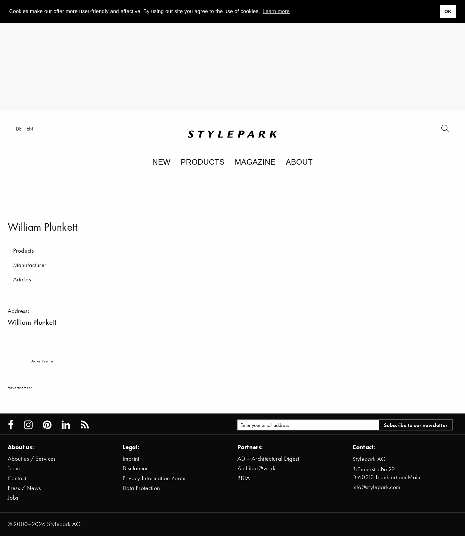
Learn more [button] (276, 11)
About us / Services (32, 458)
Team (14, 468)
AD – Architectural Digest (268, 458)
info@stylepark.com (376, 487)
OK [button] (447, 11)
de (19, 128)
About (299, 162)
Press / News (24, 488)
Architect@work (256, 468)
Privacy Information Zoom (154, 478)
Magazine (255, 162)
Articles (22, 279)
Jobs (13, 497)
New (161, 162)
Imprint (131, 458)
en (29, 128)
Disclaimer (135, 468)
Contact (17, 478)
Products (202, 162)
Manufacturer (30, 265)
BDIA (243, 478)
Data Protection (141, 488)
